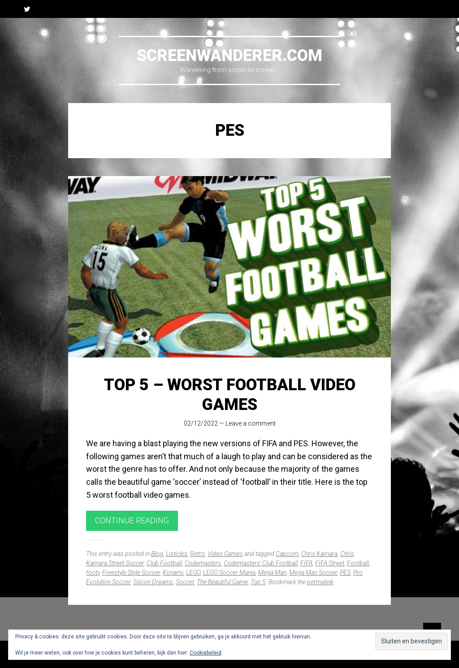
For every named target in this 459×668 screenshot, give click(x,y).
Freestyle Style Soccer (131, 572)
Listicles (176, 553)
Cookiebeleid (205, 653)
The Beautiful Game (222, 582)
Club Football (164, 563)
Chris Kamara (319, 553)
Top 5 (258, 582)
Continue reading (132, 520)
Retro (197, 553)
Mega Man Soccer (313, 572)
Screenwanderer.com (229, 55)
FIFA (306, 563)
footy (93, 572)
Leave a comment (250, 423)
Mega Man (272, 572)
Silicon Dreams (153, 582)
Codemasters (203, 563)
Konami (173, 572)
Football (358, 563)
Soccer (185, 582)
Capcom (287, 553)
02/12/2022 (201, 423)
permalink (320, 582)
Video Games (225, 553)
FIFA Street (329, 563)
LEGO (193, 572)
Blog (157, 553)
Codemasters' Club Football (261, 563)
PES (345, 572)
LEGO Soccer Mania (229, 572)
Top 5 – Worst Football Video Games (229, 394)
